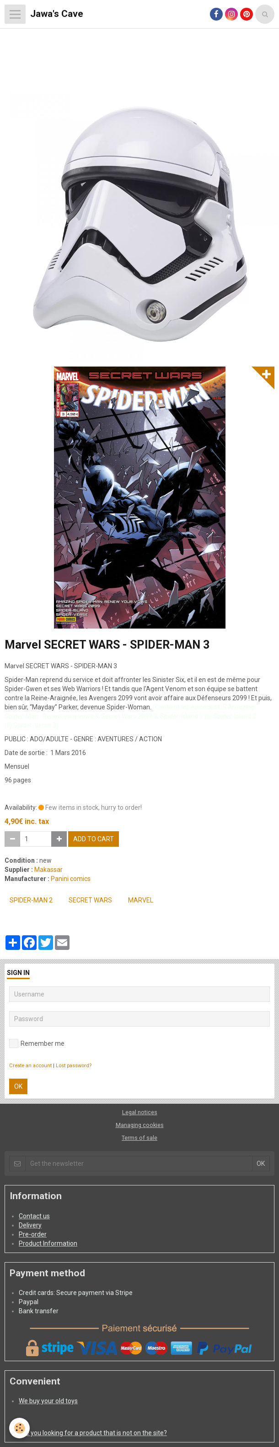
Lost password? (73, 1066)
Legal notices (139, 1112)
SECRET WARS (90, 900)
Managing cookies (140, 1125)
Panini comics (71, 878)
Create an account (30, 1066)
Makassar (48, 869)
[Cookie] (19, 1428)
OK (18, 1086)
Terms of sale (139, 1137)
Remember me (36, 1043)
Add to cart (93, 839)
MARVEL (140, 900)
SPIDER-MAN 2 (31, 900)
